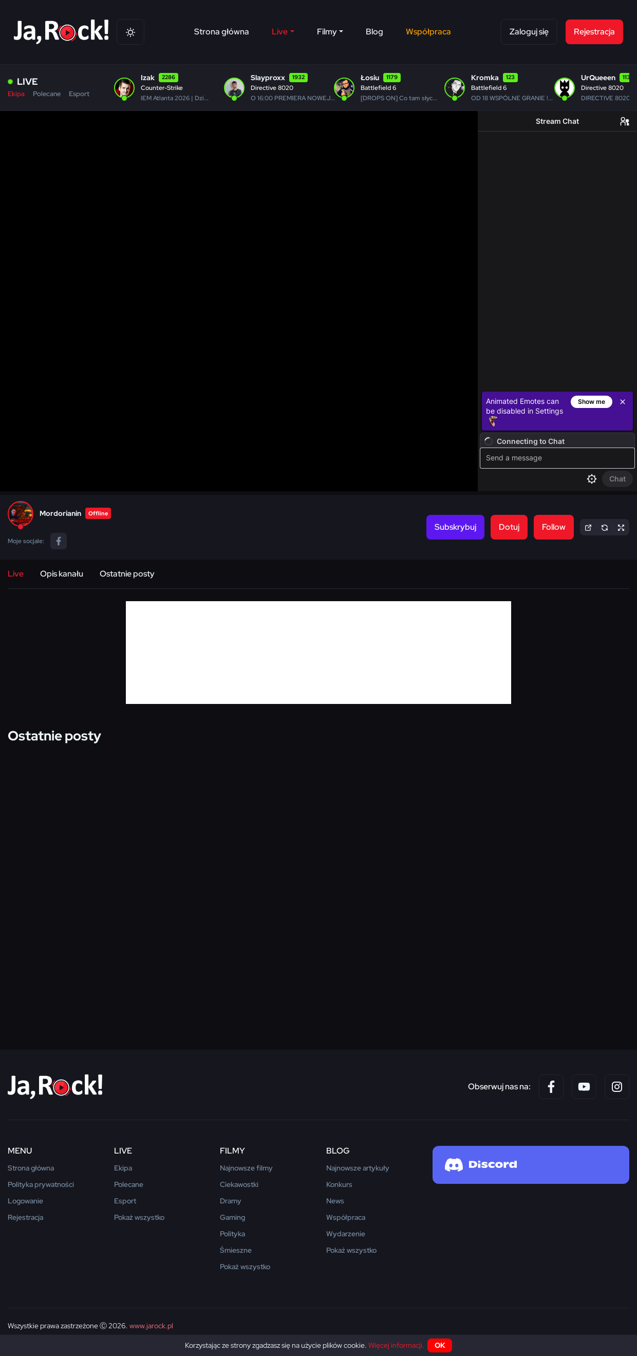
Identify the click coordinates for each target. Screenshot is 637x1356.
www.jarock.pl (151, 1325)
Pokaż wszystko (139, 1217)
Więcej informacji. (396, 1345)
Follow (554, 527)
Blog (374, 31)
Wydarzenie (345, 1233)
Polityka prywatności (41, 1184)
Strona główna (221, 31)
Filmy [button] (327, 31)
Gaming (232, 1217)
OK (440, 1345)
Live (16, 573)
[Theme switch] (130, 32)
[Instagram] (617, 1086)
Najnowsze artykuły (357, 1168)
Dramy (230, 1200)
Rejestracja (594, 31)
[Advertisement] (318, 652)
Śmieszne (236, 1250)
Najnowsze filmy (246, 1168)
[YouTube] (584, 1086)
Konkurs (339, 1184)
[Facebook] (551, 1086)
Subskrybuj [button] (455, 527)
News (335, 1200)
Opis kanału (61, 573)
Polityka (232, 1233)
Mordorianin (60, 513)
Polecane (47, 93)
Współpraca (428, 31)
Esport (79, 93)
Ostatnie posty (127, 573)
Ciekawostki (239, 1184)
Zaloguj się (529, 31)
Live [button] (280, 31)
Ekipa (16, 93)
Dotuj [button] (509, 527)
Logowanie (25, 1200)
